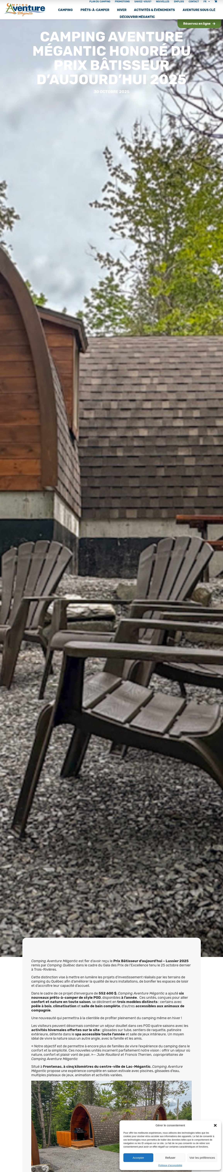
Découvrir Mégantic (137, 17)
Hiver (121, 10)
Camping (65, 10)
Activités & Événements (154, 10)
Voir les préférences (202, 1157)
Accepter (138, 1157)
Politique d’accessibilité (170, 1165)
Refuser (170, 1157)
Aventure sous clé (199, 10)
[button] (215, 1125)
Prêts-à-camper (95, 10)
